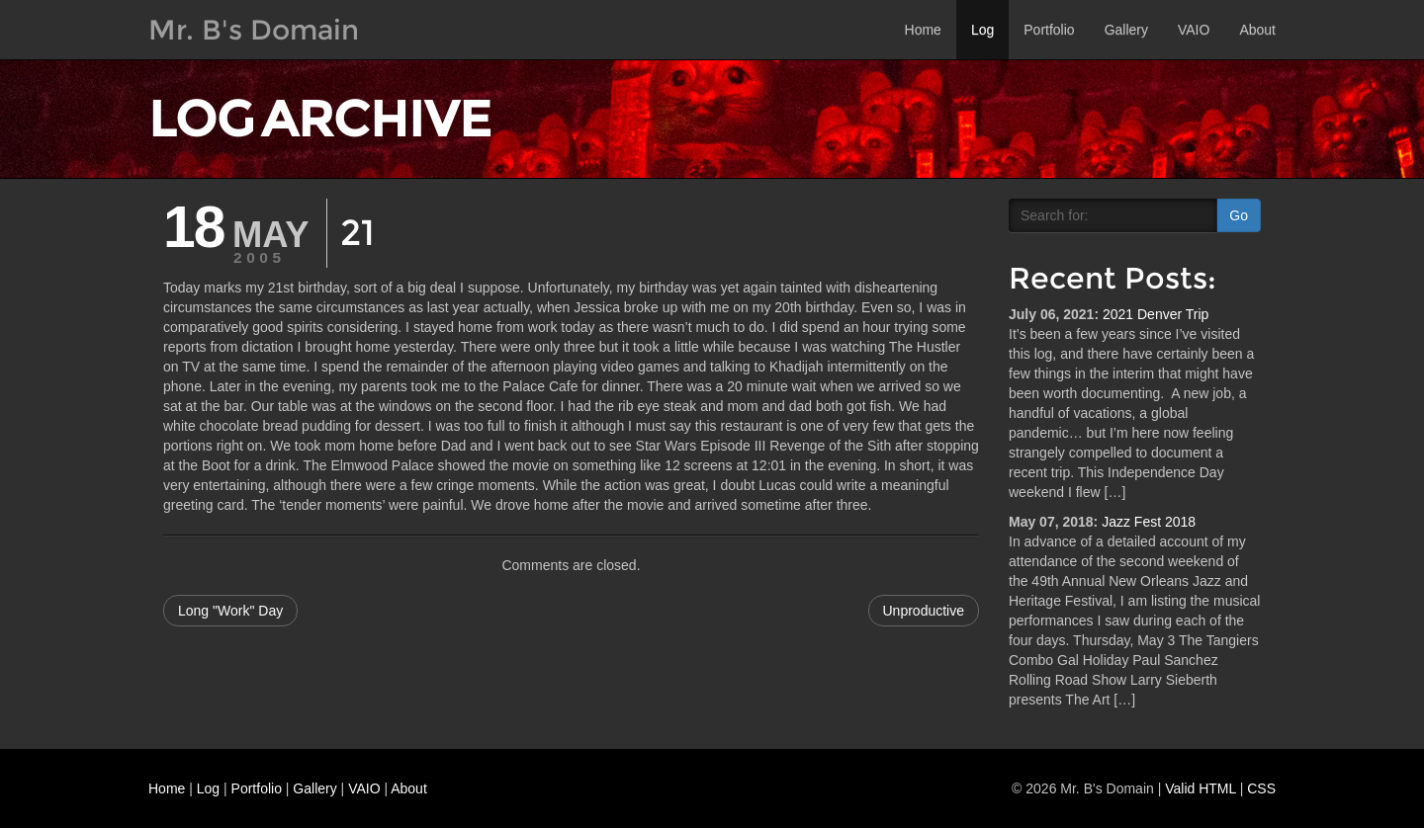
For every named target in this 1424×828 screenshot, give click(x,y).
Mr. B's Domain (253, 29)
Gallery (1126, 30)
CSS (1261, 788)
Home (923, 30)
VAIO (1193, 30)
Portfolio (1049, 30)
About (1257, 30)
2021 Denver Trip (1155, 314)
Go (1238, 215)
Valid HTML (1200, 788)
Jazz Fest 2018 (1149, 522)
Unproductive (924, 611)
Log (982, 30)
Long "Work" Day (230, 611)
